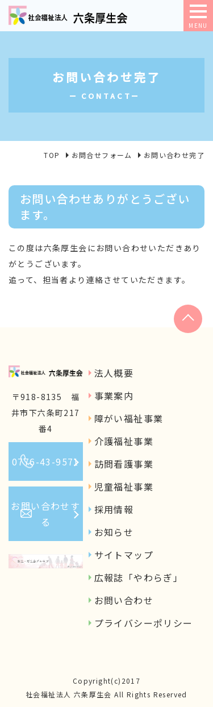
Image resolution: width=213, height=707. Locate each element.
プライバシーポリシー (143, 623)
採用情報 (114, 509)
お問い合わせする (45, 514)
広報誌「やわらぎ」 (138, 577)
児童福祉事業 (123, 486)
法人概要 (114, 373)
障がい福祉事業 (129, 418)
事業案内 (114, 395)
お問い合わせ (123, 600)
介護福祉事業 (123, 441)
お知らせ (114, 532)
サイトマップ (123, 555)
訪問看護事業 (123, 464)
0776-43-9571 (46, 461)
